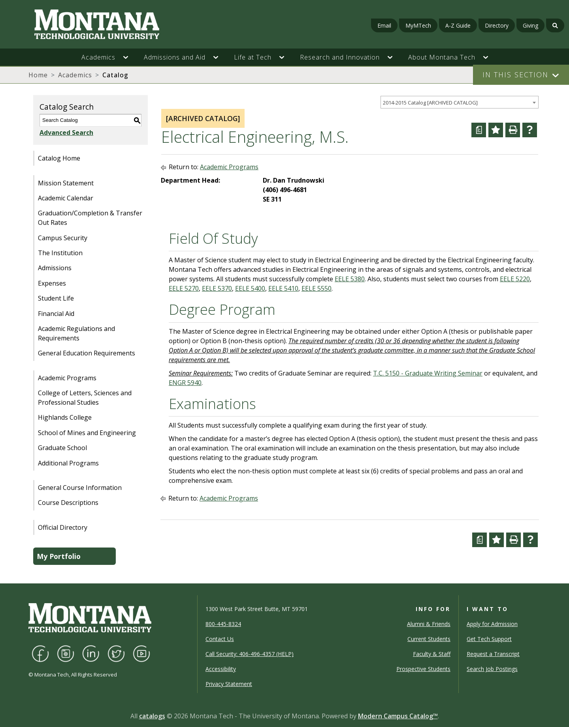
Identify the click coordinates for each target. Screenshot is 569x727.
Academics (75, 75)
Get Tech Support (489, 639)
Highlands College (65, 417)
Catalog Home (59, 158)
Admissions (55, 268)
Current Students (428, 639)
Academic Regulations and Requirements (76, 333)
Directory (497, 25)
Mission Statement (66, 183)
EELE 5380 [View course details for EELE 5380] (350, 279)
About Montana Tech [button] (441, 57)
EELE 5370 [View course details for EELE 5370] (217, 288)
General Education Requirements (86, 353)
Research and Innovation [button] (340, 57)
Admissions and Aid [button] (174, 57)
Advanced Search (66, 132)
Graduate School (62, 447)
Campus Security (62, 238)
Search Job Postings (492, 669)
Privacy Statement (228, 684)
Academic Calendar (65, 198)
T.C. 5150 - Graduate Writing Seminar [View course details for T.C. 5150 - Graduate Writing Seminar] (427, 373)
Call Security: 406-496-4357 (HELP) (249, 654)
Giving (530, 25)
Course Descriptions (68, 502)
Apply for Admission (492, 624)
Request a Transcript (493, 654)
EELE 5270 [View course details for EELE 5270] (184, 288)
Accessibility (220, 669)
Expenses (52, 283)
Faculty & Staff (431, 654)
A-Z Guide (458, 25)
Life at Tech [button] (252, 57)
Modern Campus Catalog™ (398, 716)
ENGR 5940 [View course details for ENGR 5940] (185, 382)
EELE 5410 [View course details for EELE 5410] (283, 288)
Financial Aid (56, 313)
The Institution (60, 253)
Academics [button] (98, 57)
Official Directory (62, 527)
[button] (129, 57)
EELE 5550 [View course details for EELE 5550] (316, 288)
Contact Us (219, 639)
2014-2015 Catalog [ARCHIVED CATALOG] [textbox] (430, 102)
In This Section (515, 74)
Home (38, 75)
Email (384, 25)
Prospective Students (423, 669)
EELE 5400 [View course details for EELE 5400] (250, 288)
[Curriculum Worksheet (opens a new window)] (478, 130)
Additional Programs (68, 463)
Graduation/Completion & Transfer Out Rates (90, 218)
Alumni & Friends (428, 624)
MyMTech (418, 25)
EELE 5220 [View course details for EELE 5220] (515, 279)
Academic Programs (67, 378)
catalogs (152, 716)
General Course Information (80, 487)
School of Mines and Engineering (87, 432)
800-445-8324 (223, 624)
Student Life (56, 298)
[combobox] (460, 102)
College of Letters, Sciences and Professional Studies (85, 398)
